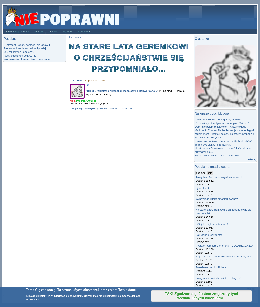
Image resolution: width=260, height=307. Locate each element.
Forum (68, 31)
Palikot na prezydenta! (209, 234)
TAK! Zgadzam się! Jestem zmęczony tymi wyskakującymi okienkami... (201, 296)
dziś (209, 172)
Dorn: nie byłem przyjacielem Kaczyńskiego (220, 126)
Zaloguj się (76, 108)
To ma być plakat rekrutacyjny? (213, 144)
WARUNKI (32, 299)
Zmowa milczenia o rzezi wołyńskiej (25, 48)
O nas (53, 31)
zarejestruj (92, 108)
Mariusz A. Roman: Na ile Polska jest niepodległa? (224, 130)
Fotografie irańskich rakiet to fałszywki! (217, 155)
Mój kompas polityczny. (208, 137)
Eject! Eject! (203, 188)
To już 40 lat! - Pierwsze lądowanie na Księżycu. (224, 256)
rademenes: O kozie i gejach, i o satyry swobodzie (224, 133)
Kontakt (84, 31)
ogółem (200, 172)
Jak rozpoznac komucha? (19, 52)
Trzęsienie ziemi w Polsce (211, 267)
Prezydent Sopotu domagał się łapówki (27, 44)
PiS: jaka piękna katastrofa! (212, 224)
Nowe (39, 31)
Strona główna (17, 31)
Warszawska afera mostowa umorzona (27, 59)
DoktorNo (76, 80)
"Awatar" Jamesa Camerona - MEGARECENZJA (224, 245)
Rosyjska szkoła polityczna (20, 55)
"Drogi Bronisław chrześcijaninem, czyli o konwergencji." (123, 90)
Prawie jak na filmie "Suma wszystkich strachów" (223, 141)
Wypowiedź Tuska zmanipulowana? (217, 198)
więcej (252, 159)
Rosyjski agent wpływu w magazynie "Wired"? (222, 123)
